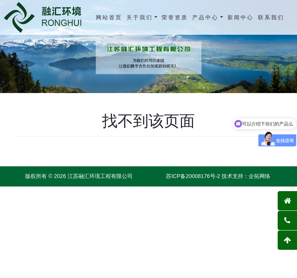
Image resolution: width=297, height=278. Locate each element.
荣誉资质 (175, 17)
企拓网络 (259, 176)
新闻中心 (240, 17)
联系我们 (271, 17)
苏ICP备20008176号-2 (193, 176)
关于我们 (139, 17)
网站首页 (109, 17)
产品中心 (205, 17)
